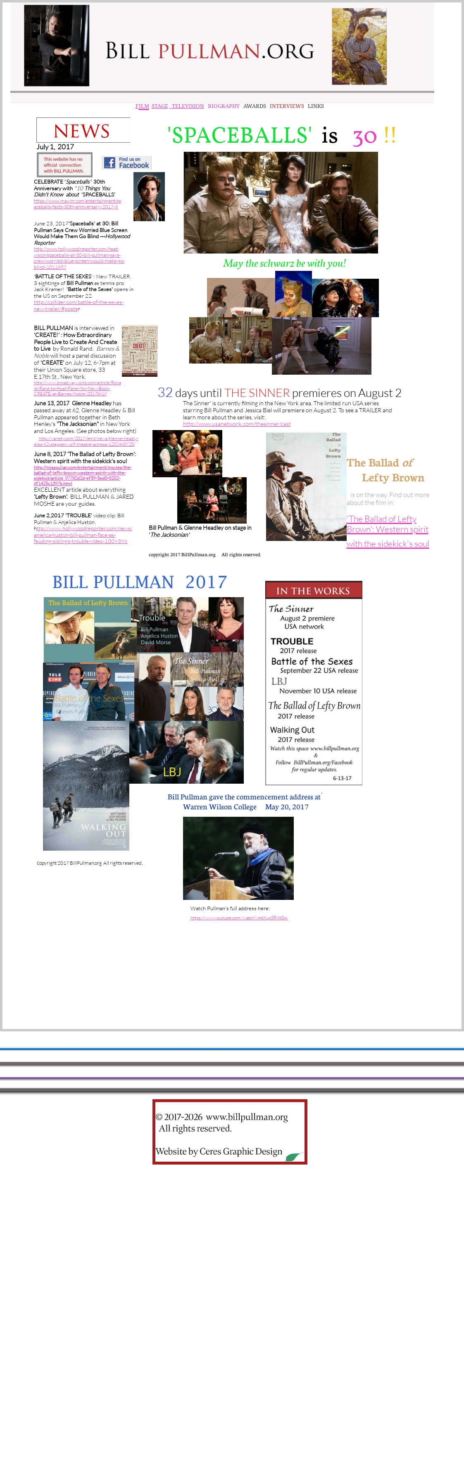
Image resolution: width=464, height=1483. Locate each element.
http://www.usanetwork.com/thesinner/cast (237, 423)
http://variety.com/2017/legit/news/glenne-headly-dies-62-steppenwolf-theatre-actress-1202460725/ (86, 441)
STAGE (160, 106)
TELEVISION (186, 106)
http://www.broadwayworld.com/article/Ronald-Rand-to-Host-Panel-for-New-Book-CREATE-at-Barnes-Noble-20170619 (77, 388)
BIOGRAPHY (223, 106)
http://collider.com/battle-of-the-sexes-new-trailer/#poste (79, 305)
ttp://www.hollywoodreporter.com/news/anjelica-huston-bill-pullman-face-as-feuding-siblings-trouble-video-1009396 (83, 534)
